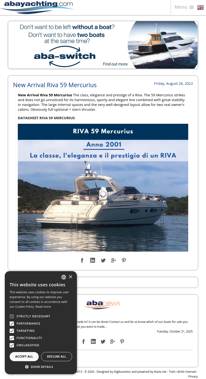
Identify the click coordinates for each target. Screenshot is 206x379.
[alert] (41, 322)
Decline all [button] (56, 356)
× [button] (70, 277)
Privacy (193, 376)
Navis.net (160, 372)
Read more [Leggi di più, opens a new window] (43, 307)
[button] (41, 366)
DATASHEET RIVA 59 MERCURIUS (46, 117)
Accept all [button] (24, 356)
